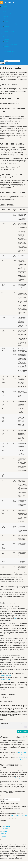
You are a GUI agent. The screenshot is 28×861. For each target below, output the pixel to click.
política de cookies (6, 671)
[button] (2, 719)
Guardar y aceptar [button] (22, 731)
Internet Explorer (22, 757)
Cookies (3, 833)
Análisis (3, 824)
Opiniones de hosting (9, 14)
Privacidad (4, 831)
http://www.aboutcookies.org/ (12, 778)
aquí (15, 618)
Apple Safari (21, 755)
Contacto (3, 836)
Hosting (5, 11)
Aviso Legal (4, 828)
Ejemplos (5, 16)
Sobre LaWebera (5, 826)
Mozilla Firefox (22, 759)
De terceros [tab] (5, 727)
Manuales (4, 6)
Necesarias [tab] (5, 723)
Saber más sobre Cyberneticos (18, 815)
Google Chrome (22, 752)
